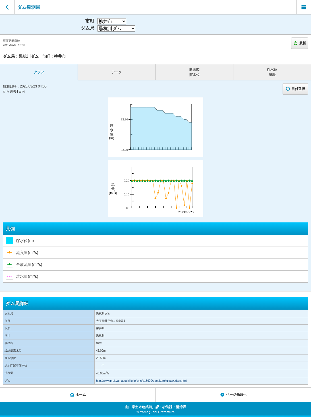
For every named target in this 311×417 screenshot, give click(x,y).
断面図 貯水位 (194, 72)
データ (116, 72)
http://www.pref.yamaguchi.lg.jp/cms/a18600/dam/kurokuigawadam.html (141, 380)
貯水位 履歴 (272, 72)
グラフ (39, 72)
